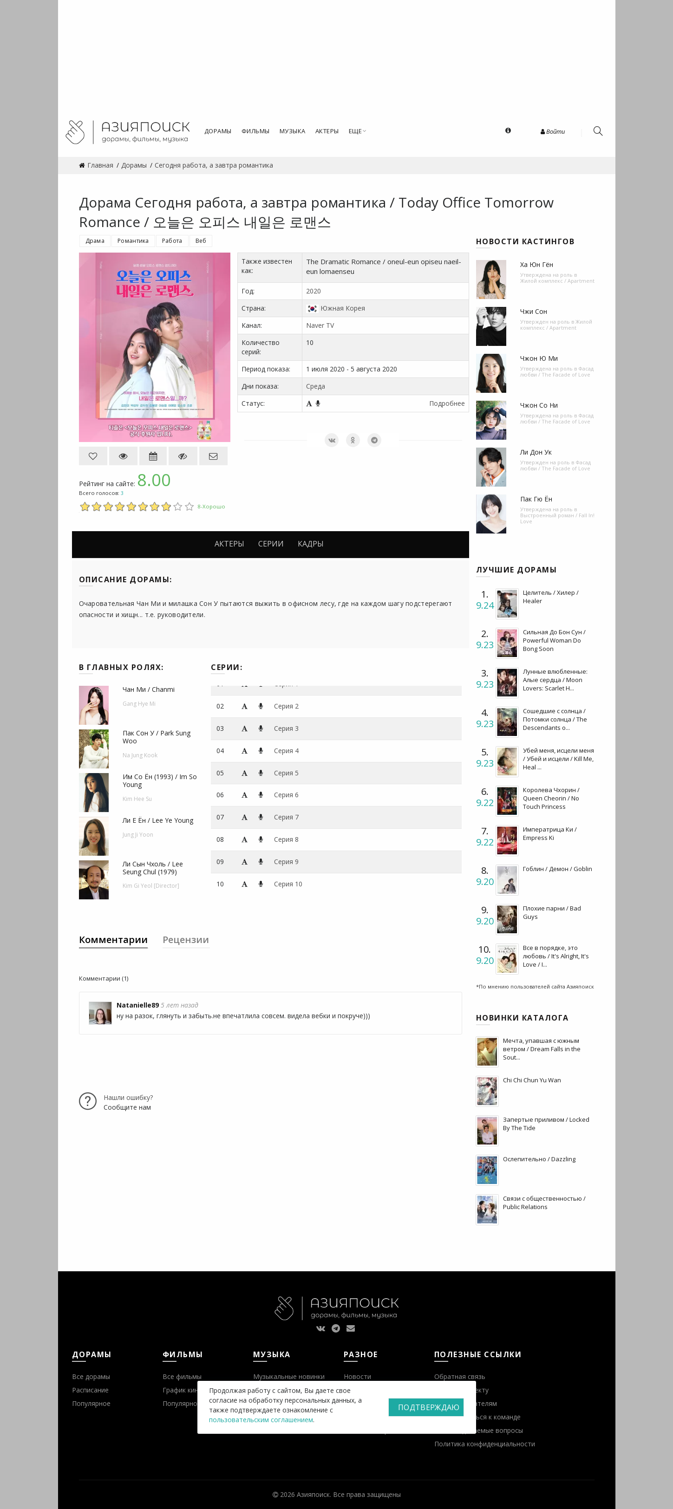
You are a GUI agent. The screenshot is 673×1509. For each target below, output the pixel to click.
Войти (553, 131)
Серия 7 (286, 817)
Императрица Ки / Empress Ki (550, 833)
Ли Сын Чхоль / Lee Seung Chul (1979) (153, 867)
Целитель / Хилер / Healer (551, 596)
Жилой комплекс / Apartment (557, 280)
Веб (201, 241)
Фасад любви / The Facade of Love (557, 371)
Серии (271, 544)
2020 (313, 290)
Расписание (90, 1389)
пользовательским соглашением (261, 1419)
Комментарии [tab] (113, 939)
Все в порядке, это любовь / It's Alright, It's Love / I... (556, 956)
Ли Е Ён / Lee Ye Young (158, 820)
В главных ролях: (121, 667)
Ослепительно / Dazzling (539, 1159)
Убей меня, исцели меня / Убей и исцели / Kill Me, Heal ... (558, 758)
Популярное (91, 1403)
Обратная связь (459, 1376)
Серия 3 (286, 728)
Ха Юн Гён (536, 264)
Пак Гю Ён (536, 498)
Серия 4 (286, 750)
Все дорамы (91, 1376)
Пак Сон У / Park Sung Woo (156, 736)
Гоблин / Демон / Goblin (557, 869)
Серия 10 (288, 883)
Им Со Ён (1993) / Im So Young (160, 780)
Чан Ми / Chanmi (149, 689)
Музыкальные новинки (289, 1376)
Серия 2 (286, 706)
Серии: (226, 667)
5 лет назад (179, 1005)
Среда (315, 386)
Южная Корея (342, 308)
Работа (172, 241)
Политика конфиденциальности (484, 1443)
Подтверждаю (428, 1407)
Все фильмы (182, 1376)
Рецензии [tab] (186, 939)
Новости (357, 1376)
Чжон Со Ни (539, 405)
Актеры (229, 544)
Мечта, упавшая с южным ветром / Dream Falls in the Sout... (542, 1048)
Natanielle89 (138, 1005)
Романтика (133, 241)
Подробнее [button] (447, 403)
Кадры (311, 544)
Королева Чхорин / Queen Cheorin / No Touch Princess (551, 798)
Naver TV (320, 325)
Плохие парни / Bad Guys (552, 912)
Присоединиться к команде (477, 1416)
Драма (95, 241)
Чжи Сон (533, 311)
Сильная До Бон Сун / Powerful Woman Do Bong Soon (554, 640)
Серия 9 (286, 861)
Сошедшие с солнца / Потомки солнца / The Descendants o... (555, 719)
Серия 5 (286, 772)
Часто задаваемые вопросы (478, 1430)
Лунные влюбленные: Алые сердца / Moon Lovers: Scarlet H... (555, 679)
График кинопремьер (196, 1389)
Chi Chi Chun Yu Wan (532, 1080)
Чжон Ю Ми (539, 358)
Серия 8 (286, 839)
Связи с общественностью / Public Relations (544, 1202)
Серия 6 (286, 794)
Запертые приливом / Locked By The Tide (546, 1123)
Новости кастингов (525, 241)
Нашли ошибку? (128, 1097)
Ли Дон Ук (536, 452)
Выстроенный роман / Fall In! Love (557, 518)
